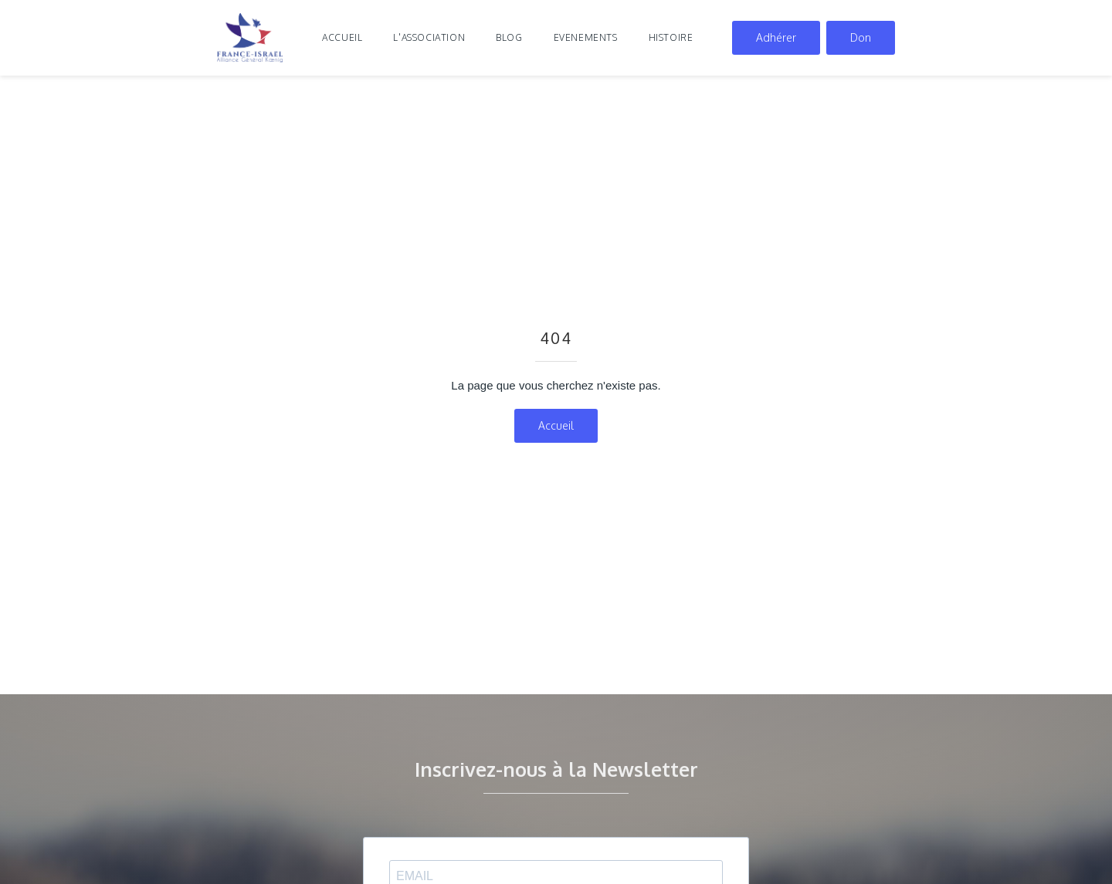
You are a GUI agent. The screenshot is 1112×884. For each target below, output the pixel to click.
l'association (429, 37)
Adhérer (776, 37)
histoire (671, 37)
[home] (250, 37)
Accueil (342, 37)
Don (860, 37)
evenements (586, 37)
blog (509, 37)
